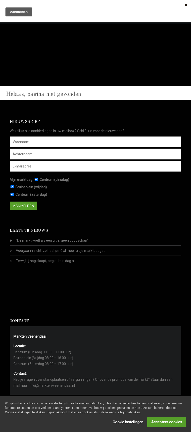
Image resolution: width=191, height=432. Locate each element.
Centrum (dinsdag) (54, 180)
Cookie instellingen (128, 422)
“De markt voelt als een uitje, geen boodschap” (52, 240)
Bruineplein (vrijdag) (31, 187)
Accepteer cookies (166, 422)
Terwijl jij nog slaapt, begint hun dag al (45, 261)
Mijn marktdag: (21, 180)
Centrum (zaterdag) (31, 195)
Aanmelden (23, 206)
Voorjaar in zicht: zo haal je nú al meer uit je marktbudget (60, 251)
